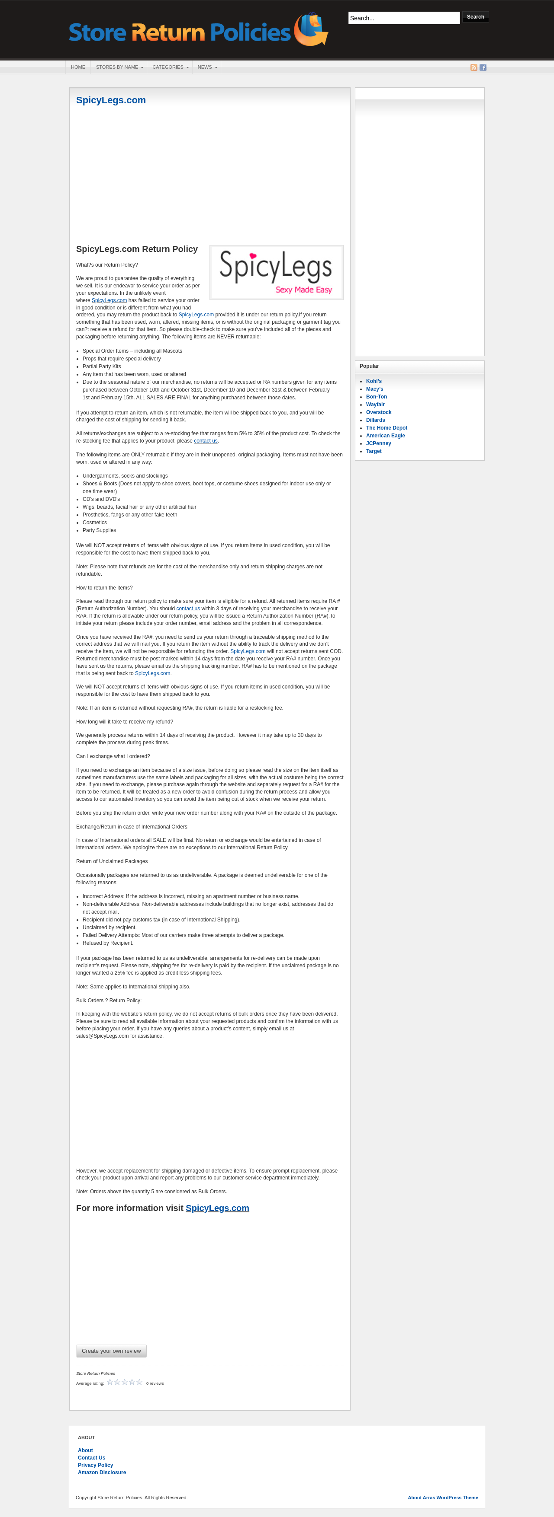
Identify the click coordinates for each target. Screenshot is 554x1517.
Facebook (483, 67)
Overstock (379, 412)
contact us (206, 441)
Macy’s (374, 389)
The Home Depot (386, 428)
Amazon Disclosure (102, 1472)
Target (374, 451)
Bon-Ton (376, 397)
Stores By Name (116, 67)
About (85, 1450)
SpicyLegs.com (111, 100)
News (204, 67)
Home (78, 67)
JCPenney (378, 443)
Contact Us (91, 1458)
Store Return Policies (199, 28)
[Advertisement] (210, 175)
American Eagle (385, 436)
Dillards (375, 420)
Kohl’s (374, 381)
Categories (167, 67)
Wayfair (375, 405)
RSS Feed (473, 67)
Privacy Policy (95, 1465)
